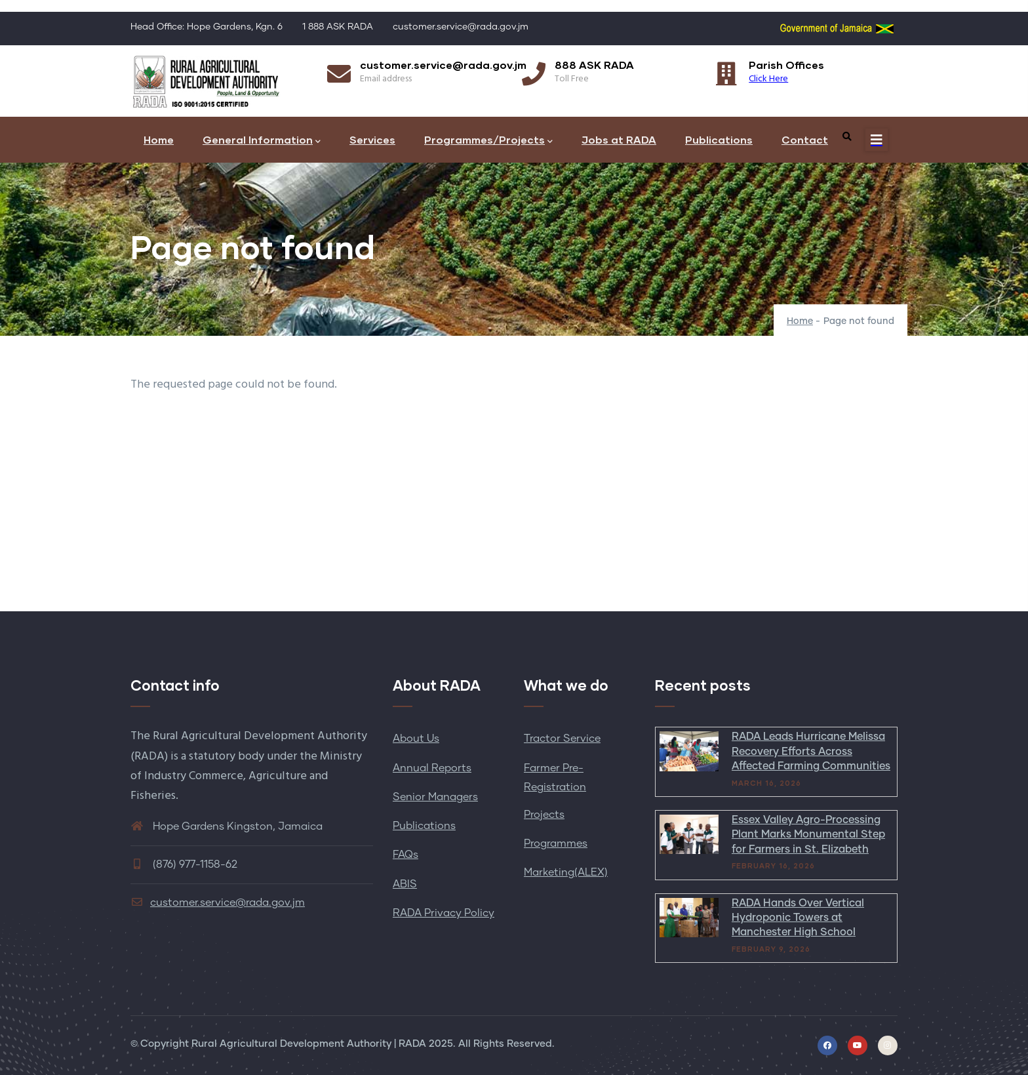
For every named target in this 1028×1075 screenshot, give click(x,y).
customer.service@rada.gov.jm (217, 902)
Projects (544, 814)
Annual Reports (432, 768)
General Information (262, 140)
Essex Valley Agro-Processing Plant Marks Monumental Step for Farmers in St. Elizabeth (808, 835)
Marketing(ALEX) (566, 872)
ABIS (405, 884)
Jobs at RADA (619, 139)
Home (159, 139)
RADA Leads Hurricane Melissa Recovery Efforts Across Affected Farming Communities (811, 751)
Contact (804, 139)
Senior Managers (435, 797)
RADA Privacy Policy (443, 913)
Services (372, 139)
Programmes (555, 843)
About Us (416, 738)
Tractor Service (562, 738)
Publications (719, 139)
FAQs (405, 854)
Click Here (768, 79)
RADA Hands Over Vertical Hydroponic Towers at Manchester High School (798, 918)
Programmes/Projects (488, 140)
